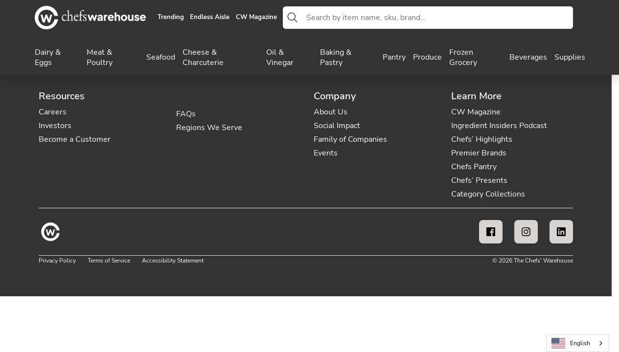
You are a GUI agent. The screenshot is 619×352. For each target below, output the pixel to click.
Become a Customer (75, 139)
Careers (53, 112)
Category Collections (488, 194)
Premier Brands (478, 153)
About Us (330, 112)
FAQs (186, 114)
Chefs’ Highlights (481, 139)
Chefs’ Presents (479, 180)
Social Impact (337, 126)
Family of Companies (350, 139)
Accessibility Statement (173, 260)
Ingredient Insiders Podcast (499, 126)
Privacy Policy (57, 260)
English (571, 343)
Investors (55, 126)
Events (326, 153)
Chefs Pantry (474, 167)
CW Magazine (256, 18)
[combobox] (437, 17)
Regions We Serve (209, 128)
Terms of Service (109, 260)
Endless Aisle (209, 18)
